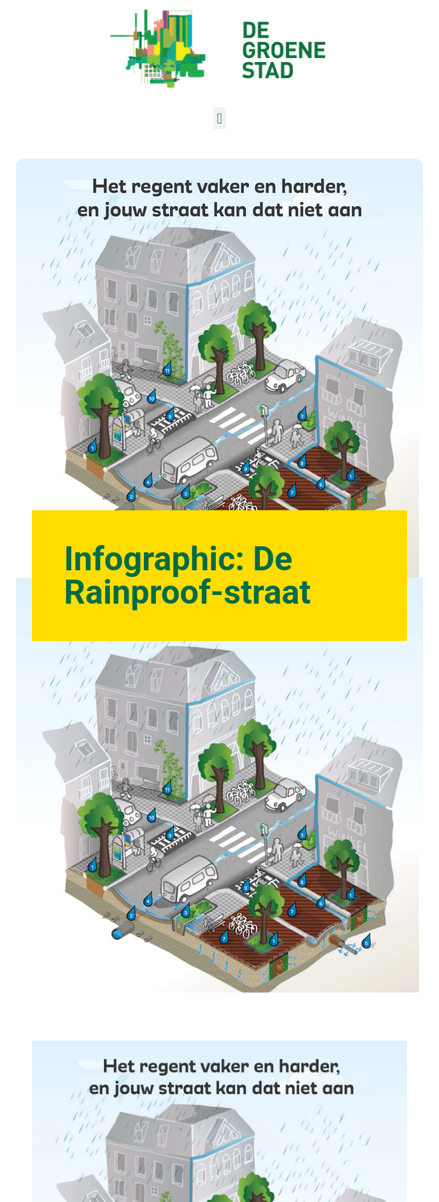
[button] (219, 118)
